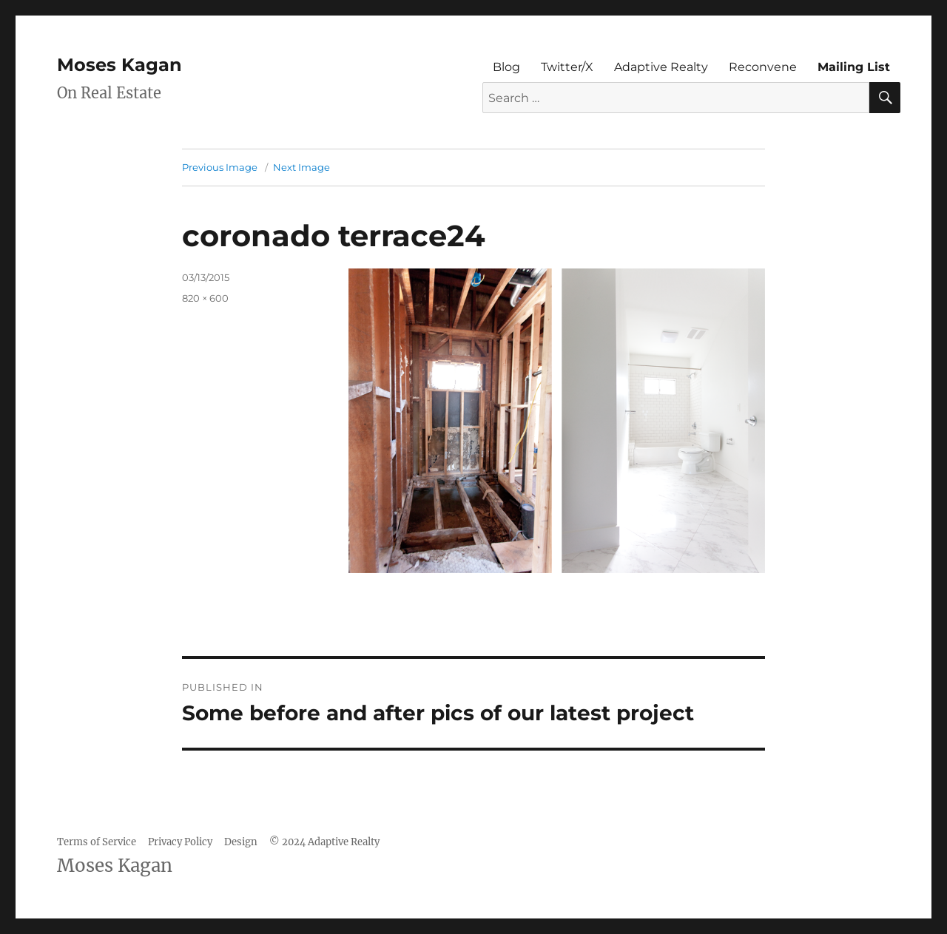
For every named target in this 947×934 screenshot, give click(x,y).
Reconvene (763, 67)
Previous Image (219, 167)
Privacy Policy (180, 842)
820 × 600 (205, 298)
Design (240, 842)
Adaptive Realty (661, 67)
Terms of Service (96, 842)
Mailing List (854, 67)
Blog (506, 67)
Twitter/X (567, 67)
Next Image (301, 167)
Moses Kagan (119, 64)
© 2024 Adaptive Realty (324, 842)
